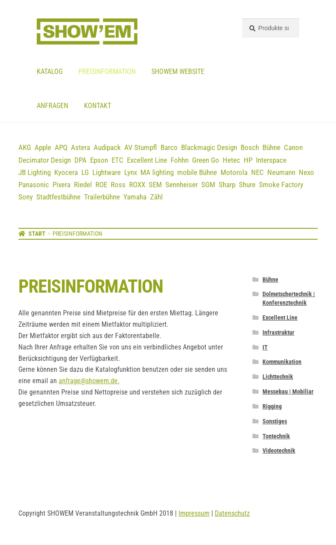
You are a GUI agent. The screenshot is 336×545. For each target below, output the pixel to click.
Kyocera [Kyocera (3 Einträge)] (66, 172)
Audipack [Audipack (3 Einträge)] (107, 147)
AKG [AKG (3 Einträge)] (24, 147)
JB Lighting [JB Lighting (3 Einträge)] (34, 172)
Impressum (194, 513)
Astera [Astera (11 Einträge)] (80, 147)
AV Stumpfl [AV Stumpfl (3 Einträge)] (140, 147)
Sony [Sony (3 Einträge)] (25, 196)
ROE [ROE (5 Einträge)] (101, 184)
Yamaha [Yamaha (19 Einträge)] (135, 196)
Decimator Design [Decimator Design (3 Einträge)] (44, 160)
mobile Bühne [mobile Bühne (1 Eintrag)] (197, 172)
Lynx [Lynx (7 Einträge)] (130, 172)
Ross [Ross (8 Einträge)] (118, 184)
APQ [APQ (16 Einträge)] (61, 147)
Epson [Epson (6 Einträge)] (99, 160)
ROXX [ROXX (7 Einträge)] (137, 184)
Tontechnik (276, 436)
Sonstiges (274, 421)
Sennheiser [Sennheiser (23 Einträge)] (181, 184)
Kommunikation (281, 361)
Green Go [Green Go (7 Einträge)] (205, 160)
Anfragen (52, 105)
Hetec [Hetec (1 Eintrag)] (231, 160)
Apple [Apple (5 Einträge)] (43, 147)
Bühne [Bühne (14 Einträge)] (271, 147)
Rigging (272, 406)
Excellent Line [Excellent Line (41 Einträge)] (147, 160)
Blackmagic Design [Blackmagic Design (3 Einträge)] (209, 147)
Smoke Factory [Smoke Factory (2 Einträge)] (281, 184)
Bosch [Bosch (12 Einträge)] (250, 147)
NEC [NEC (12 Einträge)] (257, 172)
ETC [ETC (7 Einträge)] (117, 160)
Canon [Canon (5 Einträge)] (293, 147)
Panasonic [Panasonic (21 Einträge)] (33, 184)
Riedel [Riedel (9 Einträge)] (83, 184)
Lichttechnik (277, 376)
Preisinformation (107, 71)
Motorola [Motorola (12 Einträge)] (234, 172)
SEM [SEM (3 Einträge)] (155, 184)
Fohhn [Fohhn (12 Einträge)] (180, 160)
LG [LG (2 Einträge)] (85, 172)
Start (37, 233)
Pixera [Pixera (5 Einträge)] (61, 184)
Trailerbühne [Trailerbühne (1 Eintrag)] (102, 196)
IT (265, 347)
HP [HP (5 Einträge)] (248, 160)
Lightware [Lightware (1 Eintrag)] (106, 172)
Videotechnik (278, 450)
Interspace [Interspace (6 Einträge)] (271, 160)
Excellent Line (280, 317)
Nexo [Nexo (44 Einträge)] (306, 172)
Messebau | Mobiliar (288, 391)
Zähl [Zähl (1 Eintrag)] (156, 196)
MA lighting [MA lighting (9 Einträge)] (157, 172)
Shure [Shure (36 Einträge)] (247, 184)
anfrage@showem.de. (89, 381)
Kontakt (97, 105)
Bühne (270, 279)
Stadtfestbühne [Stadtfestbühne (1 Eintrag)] (58, 196)
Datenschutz (232, 513)
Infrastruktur (278, 332)
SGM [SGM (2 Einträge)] (208, 184)
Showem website (177, 71)
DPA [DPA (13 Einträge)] (80, 160)
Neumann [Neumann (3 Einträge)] (281, 172)
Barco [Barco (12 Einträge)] (169, 147)
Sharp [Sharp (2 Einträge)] (227, 184)
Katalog (50, 71)
